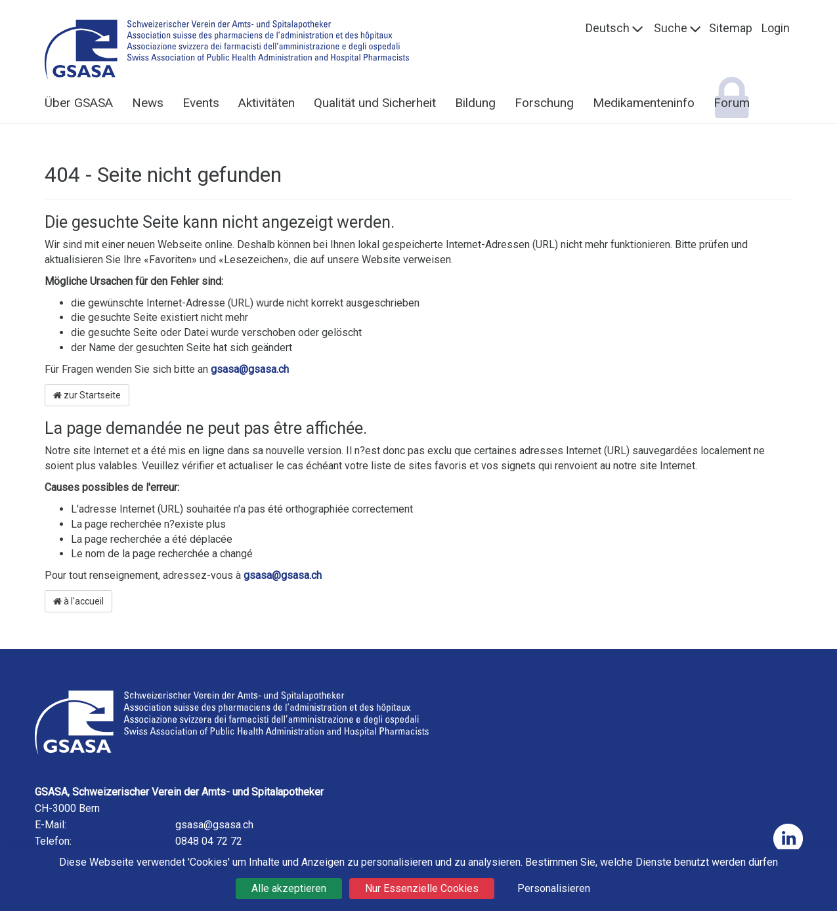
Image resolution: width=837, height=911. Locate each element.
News (147, 102)
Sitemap (730, 28)
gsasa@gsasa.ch (250, 369)
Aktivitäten (266, 102)
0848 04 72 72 (208, 841)
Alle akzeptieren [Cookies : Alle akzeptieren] (288, 888)
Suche (670, 28)
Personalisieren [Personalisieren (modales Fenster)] (553, 888)
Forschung (544, 102)
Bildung (475, 102)
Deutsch (608, 28)
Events (200, 102)
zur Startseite (87, 395)
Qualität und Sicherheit (375, 102)
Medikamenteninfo (644, 102)
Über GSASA (79, 102)
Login (776, 28)
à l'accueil (78, 601)
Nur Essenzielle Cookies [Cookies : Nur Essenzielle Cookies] (422, 888)
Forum (732, 102)
